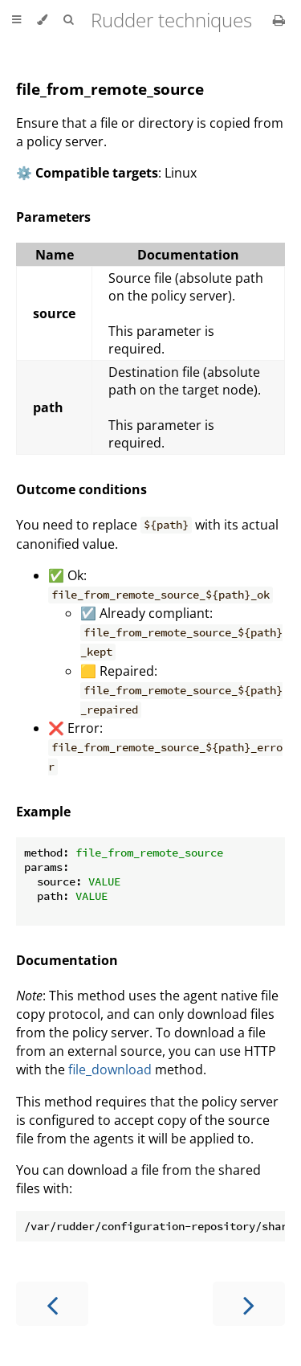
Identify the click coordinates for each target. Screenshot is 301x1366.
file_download (110, 1069)
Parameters (53, 217)
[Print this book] (279, 20)
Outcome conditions (81, 489)
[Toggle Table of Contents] (16, 20)
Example (43, 811)
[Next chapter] (249, 1304)
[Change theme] (42, 20)
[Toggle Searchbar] (68, 20)
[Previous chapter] (52, 1304)
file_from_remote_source (110, 89)
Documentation (67, 960)
